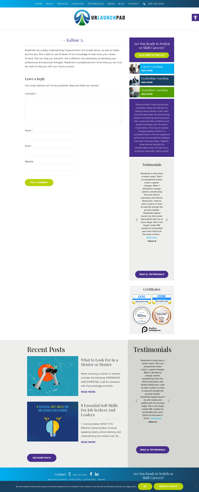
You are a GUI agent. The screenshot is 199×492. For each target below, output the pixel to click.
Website (29, 161)
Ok (145, 486)
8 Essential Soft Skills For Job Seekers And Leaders (99, 410)
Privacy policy (168, 486)
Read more (151, 237)
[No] (195, 486)
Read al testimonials (151, 274)
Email (28, 145)
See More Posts (42, 457)
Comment (31, 93)
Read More (147, 70)
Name (29, 130)
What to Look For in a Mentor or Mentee (99, 362)
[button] (195, 17)
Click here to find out (152, 55)
